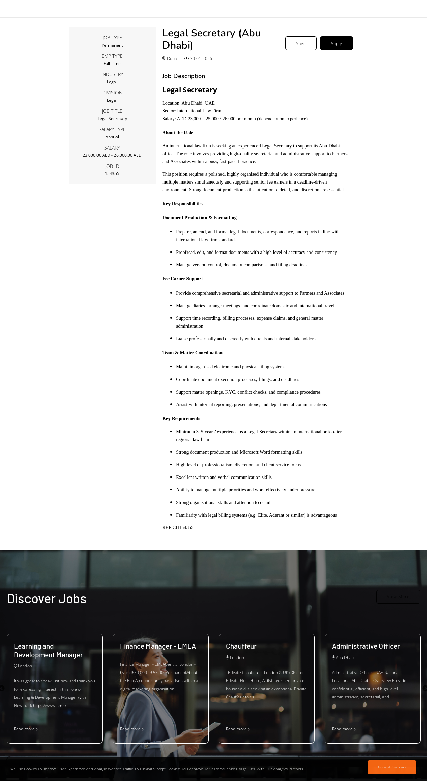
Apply (336, 43)
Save (301, 43)
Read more (26, 729)
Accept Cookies (392, 767)
